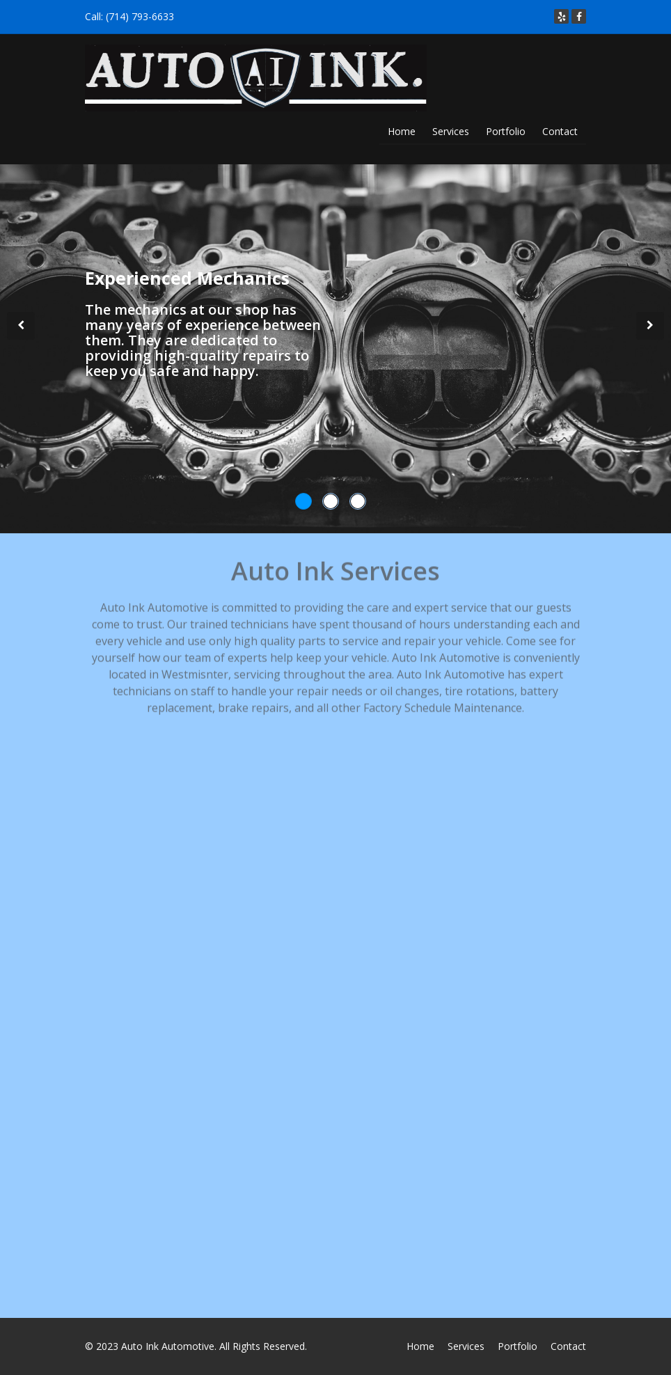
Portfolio (506, 131)
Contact (560, 131)
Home (402, 131)
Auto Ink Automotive (167, 1346)
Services (450, 131)
